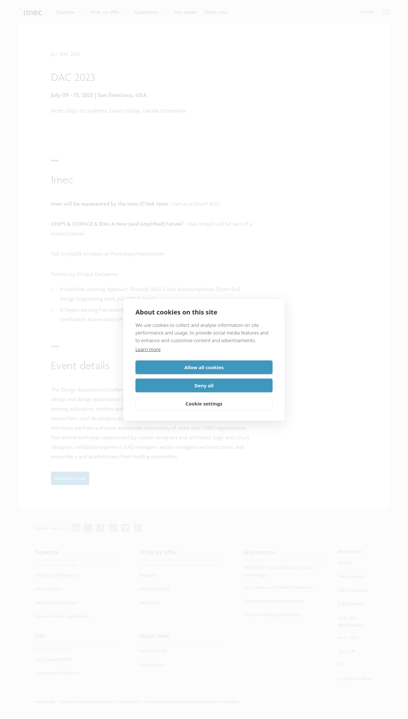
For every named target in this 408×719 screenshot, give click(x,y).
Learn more (148, 358)
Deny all (239, 376)
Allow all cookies (168, 376)
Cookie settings (204, 394)
